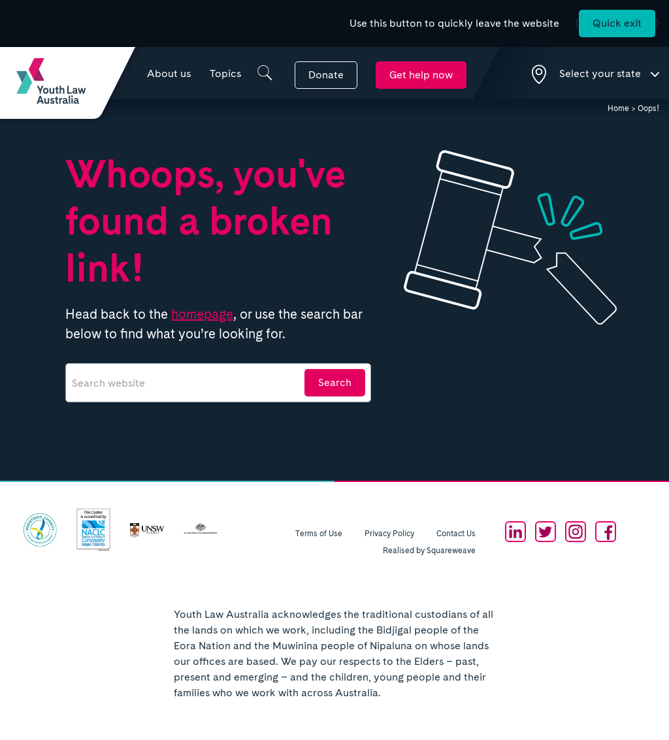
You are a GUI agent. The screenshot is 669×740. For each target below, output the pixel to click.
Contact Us (456, 533)
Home (618, 108)
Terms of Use (318, 533)
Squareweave (451, 550)
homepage (202, 314)
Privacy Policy (389, 533)
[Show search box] (264, 73)
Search (334, 382)
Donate (326, 75)
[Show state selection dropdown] (595, 73)
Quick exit (617, 23)
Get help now (421, 75)
